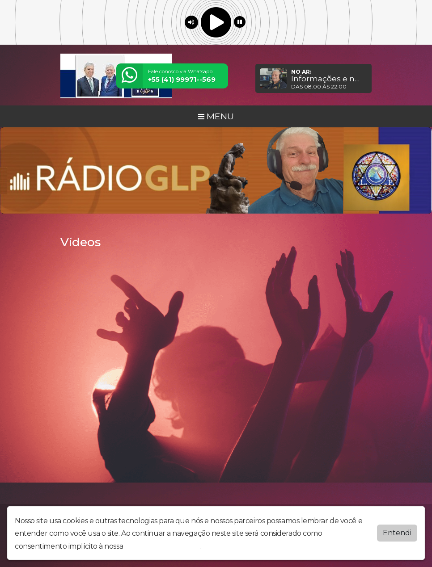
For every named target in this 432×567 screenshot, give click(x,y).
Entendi (397, 533)
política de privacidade (163, 546)
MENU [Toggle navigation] (216, 116)
